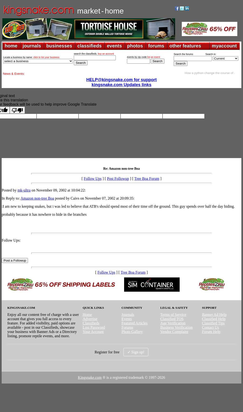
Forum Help (211, 332)
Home (87, 315)
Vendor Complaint (174, 332)
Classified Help (213, 319)
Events (127, 319)
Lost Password (94, 327)
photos (135, 45)
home (11, 45)
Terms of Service (173, 315)
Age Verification (173, 323)
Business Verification (176, 327)
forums (156, 45)
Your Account (93, 332)
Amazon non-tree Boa (37, 198)
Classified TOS (172, 319)
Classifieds (91, 323)
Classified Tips (213, 323)
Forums (127, 327)
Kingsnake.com (90, 377)
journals (32, 45)
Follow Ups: (11, 240)
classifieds (89, 45)
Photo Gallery (132, 332)
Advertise (90, 319)
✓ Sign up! (136, 352)
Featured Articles (135, 323)
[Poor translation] (17, 110)
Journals (128, 315)
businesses (59, 45)
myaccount (224, 45)
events (114, 45)
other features (185, 45)
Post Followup (118, 179)
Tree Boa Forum (146, 179)
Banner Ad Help (214, 315)
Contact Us (210, 327)
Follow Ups (93, 179)
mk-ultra (24, 190)
